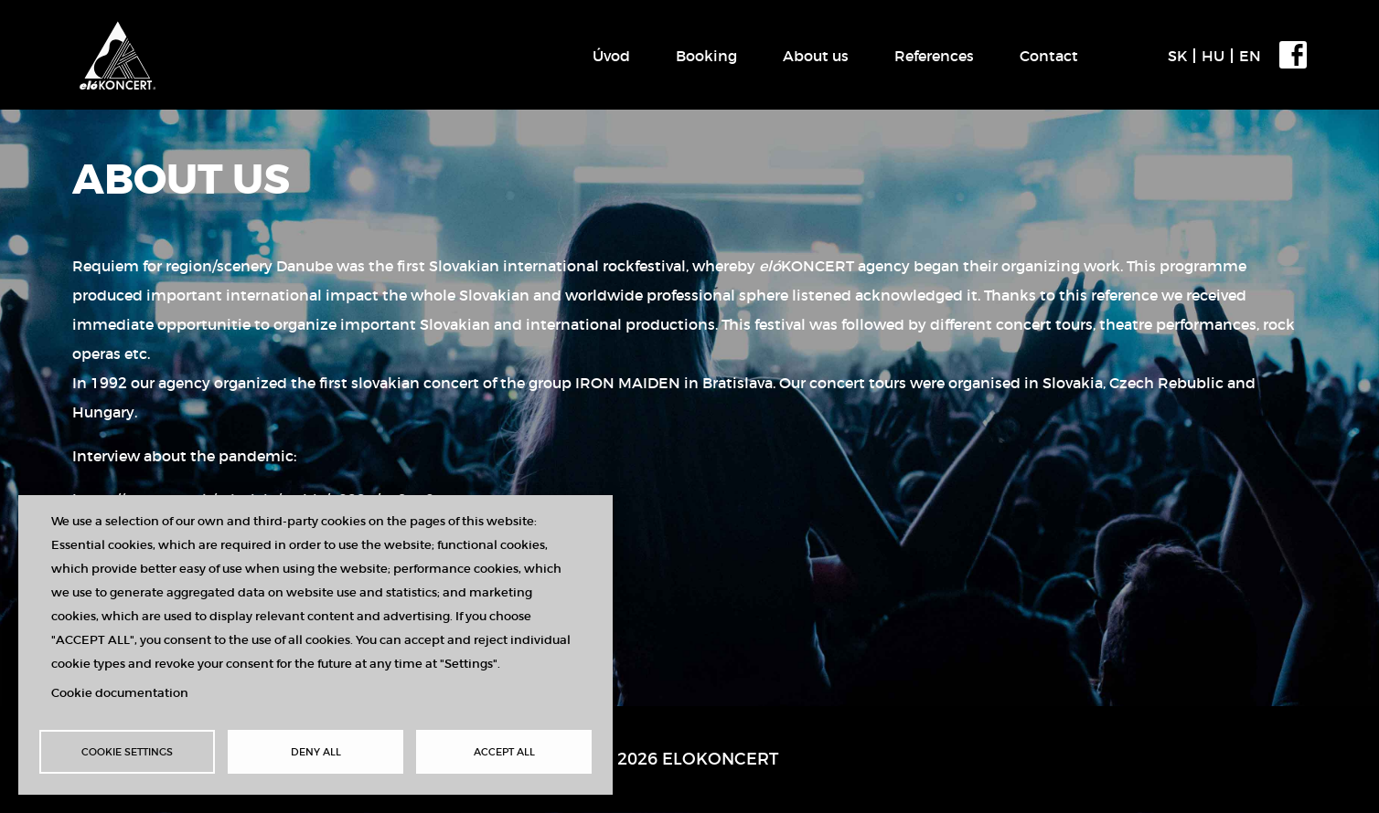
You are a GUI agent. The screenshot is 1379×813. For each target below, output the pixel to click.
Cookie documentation (119, 693)
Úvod (611, 56)
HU (1213, 55)
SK (1177, 55)
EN (1250, 55)
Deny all (316, 751)
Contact (1049, 56)
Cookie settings (127, 751)
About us (816, 56)
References (934, 56)
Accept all (504, 751)
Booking (706, 56)
